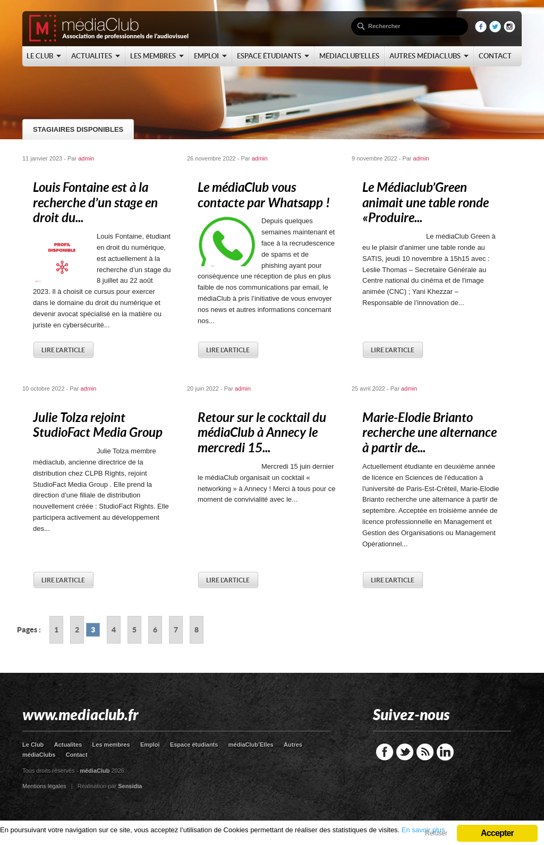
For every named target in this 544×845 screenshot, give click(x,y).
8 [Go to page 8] (196, 630)
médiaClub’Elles (251, 744)
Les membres (111, 744)
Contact (77, 754)
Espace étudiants (194, 744)
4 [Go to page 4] (114, 630)
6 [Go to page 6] (155, 630)
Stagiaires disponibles (78, 129)
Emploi (150, 744)
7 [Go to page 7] (176, 630)
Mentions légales (44, 786)
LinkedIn (445, 751)
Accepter (497, 833)
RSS (425, 751)
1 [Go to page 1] (56, 630)
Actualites (68, 744)
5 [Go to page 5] (134, 630)
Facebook (384, 751)
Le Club (33, 744)
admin (86, 158)
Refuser (436, 833)
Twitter (404, 751)
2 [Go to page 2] (77, 630)
